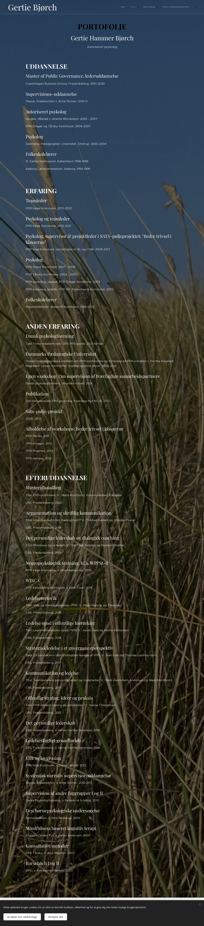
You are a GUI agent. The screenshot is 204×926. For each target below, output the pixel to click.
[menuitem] (173, 7)
